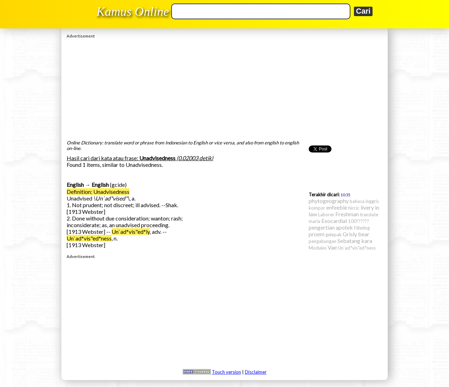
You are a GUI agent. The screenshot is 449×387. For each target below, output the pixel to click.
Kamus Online (132, 12)
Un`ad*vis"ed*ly (131, 231)
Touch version (226, 372)
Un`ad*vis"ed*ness (89, 238)
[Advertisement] (224, 87)
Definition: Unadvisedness (98, 191)
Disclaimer (256, 372)
